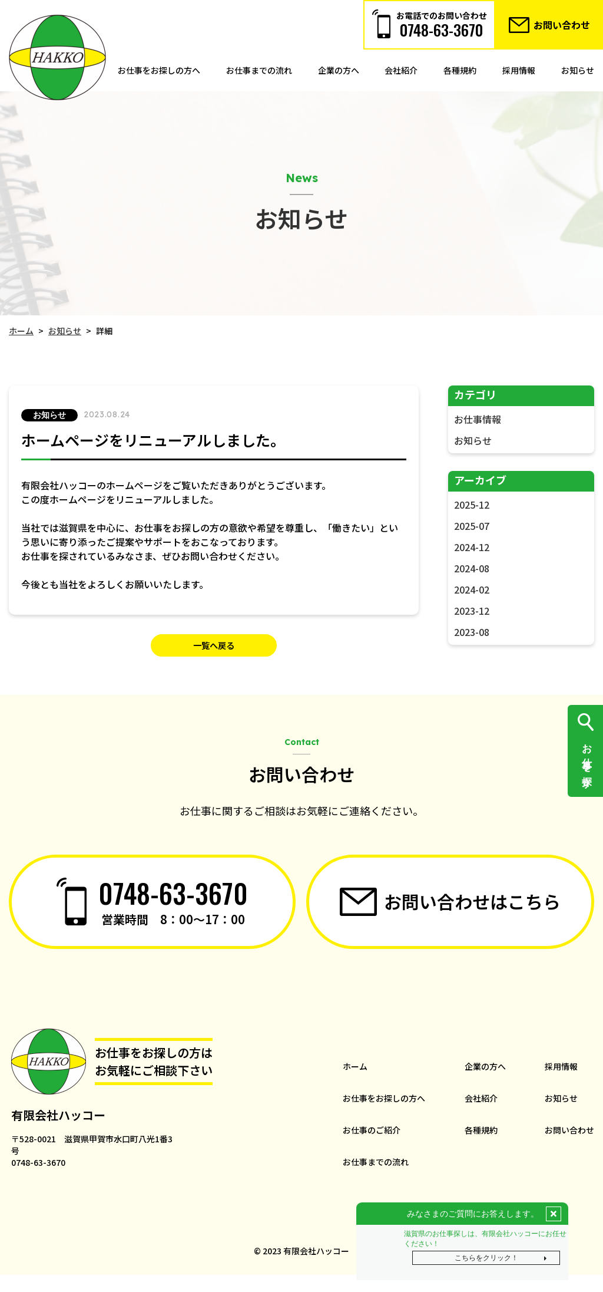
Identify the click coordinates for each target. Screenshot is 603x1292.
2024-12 (471, 547)
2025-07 (471, 526)
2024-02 (471, 589)
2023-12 (471, 611)
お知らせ (472, 440)
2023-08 (471, 632)
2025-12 (471, 504)
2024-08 (471, 568)
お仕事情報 (477, 419)
